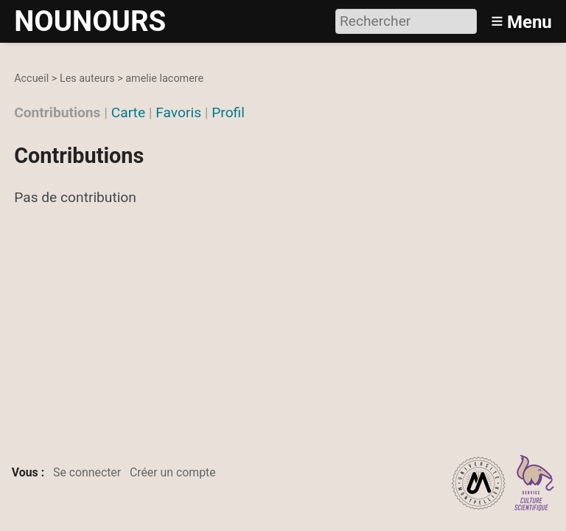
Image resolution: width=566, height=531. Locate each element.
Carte (128, 112)
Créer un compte (173, 472)
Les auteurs (87, 78)
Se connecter (87, 472)
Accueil (31, 78)
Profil (228, 112)
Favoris (178, 112)
